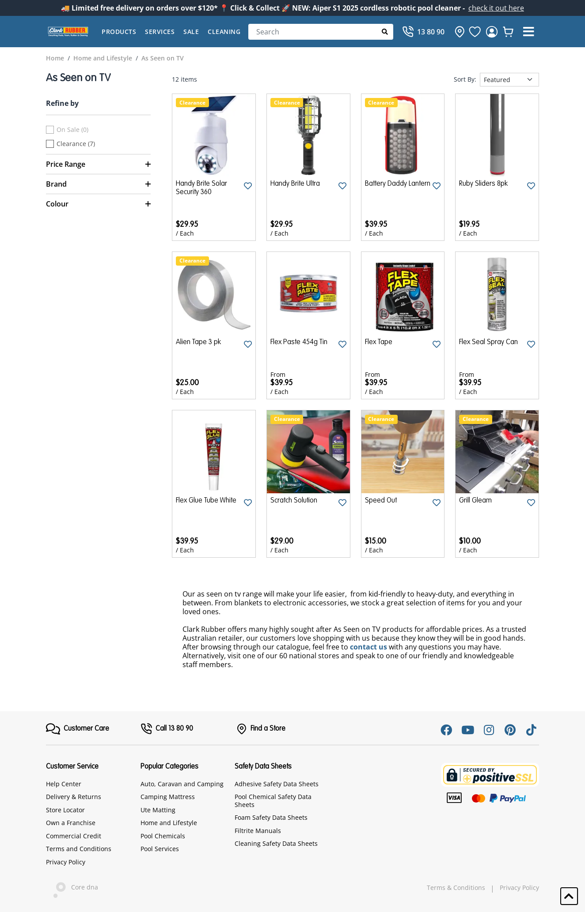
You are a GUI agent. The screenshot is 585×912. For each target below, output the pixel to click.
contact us (368, 647)
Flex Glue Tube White (206, 500)
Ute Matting (158, 810)
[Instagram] (489, 730)
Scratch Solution (293, 500)
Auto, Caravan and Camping (182, 784)
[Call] (423, 32)
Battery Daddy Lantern (397, 184)
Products (119, 31)
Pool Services (160, 848)
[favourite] (475, 31)
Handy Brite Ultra (295, 184)
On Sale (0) (72, 130)
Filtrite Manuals (258, 830)
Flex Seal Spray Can (488, 342)
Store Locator (65, 810)
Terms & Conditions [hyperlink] (456, 888)
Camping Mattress (168, 796)
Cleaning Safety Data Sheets (276, 843)
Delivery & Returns (73, 796)
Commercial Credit (73, 836)
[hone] (457, 31)
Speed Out (381, 500)
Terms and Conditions (78, 848)
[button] (528, 31)
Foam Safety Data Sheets (271, 817)
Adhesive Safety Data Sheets (277, 784)
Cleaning (224, 31)
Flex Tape (378, 342)
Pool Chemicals (163, 836)
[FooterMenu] (77, 729)
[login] (491, 31)
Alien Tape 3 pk (198, 342)
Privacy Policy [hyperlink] (519, 888)
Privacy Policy (65, 862)
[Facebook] (446, 730)
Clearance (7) (76, 144)
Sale (191, 31)
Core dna (72, 888)
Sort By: (465, 79)
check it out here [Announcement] (496, 8)
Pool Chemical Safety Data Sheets (273, 800)
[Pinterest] (510, 730)
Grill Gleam (475, 500)
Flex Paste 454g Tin (298, 342)
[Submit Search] (385, 31)
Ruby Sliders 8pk (483, 184)
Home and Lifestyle (169, 822)
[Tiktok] (531, 730)
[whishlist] (508, 32)
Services (160, 31)
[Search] (320, 32)
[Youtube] (467, 730)
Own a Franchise (70, 822)
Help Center (63, 784)
